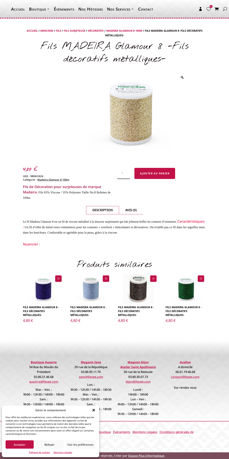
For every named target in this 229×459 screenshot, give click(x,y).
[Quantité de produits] (123, 173)
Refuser (49, 444)
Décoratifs (96, 30)
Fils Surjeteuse (74, 30)
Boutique (37, 9)
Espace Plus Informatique (146, 456)
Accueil (18, 9)
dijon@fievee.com (138, 382)
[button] (94, 410)
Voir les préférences (80, 444)
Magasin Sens (91, 362)
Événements (121, 432)
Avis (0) (131, 210)
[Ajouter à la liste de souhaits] (58, 278)
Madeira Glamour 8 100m (124, 30)
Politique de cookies (39, 452)
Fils (58, 30)
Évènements (64, 9)
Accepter (19, 444)
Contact (145, 9)
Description (102, 210)
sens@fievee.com (91, 377)
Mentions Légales (63, 452)
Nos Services (118, 9)
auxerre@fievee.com (43, 382)
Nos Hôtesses (90, 9)
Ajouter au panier (155, 173)
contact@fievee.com (185, 377)
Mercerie (46, 30)
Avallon (185, 362)
